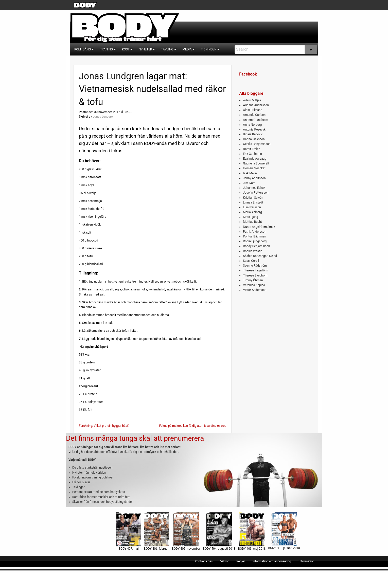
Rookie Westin (252, 251)
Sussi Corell (251, 261)
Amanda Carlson (254, 115)
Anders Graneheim (255, 120)
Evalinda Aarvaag (254, 158)
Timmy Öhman (253, 280)
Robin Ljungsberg (255, 241)
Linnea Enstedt (253, 202)
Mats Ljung (250, 217)
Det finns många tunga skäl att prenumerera (135, 438)
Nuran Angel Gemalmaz (259, 227)
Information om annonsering (272, 561)
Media (187, 49)
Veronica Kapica (254, 285)
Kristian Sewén (253, 197)
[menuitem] (82, 49)
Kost (126, 49)
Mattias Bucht (252, 222)
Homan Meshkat (254, 168)
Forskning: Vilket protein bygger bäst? (104, 426)
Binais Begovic (253, 134)
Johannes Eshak (254, 188)
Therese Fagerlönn (255, 270)
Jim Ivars (249, 183)
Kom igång (82, 49)
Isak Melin (250, 173)
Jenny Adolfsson (254, 178)
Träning (106, 49)
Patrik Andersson (254, 231)
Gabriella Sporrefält (256, 163)
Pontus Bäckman (254, 236)
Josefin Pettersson (255, 192)
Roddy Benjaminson (256, 246)
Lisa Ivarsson (252, 207)
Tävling (167, 49)
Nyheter (145, 49)
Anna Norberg (252, 124)
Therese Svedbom (255, 275)
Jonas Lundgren (103, 116)
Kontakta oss (204, 561)
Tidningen (209, 49)
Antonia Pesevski (254, 129)
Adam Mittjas (252, 100)
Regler (240, 561)
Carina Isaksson (253, 139)
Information (306, 561)
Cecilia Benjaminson (256, 144)
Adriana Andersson (256, 105)
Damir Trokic (251, 149)
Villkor (224, 561)
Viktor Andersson (254, 290)
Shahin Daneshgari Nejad (260, 256)
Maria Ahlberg (252, 212)
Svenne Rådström (255, 265)
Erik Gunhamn (252, 154)
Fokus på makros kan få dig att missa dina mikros (192, 426)
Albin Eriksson (252, 110)
